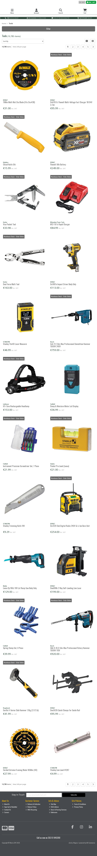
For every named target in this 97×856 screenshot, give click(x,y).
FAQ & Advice (54, 807)
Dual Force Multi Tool (11, 284)
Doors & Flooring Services (58, 810)
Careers (5, 812)
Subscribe (74, 795)
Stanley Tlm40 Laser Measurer (15, 343)
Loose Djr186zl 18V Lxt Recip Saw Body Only (20, 588)
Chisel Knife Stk (9, 164)
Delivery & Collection (33, 804)
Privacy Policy (77, 807)
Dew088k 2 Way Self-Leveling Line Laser (65, 588)
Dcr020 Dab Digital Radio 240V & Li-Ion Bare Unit (70, 525)
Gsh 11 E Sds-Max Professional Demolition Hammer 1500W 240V (70, 345)
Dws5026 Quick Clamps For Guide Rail (65, 710)
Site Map (52, 804)
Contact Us (6, 810)
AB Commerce (90, 843)
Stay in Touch (18, 795)
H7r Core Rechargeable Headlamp (16, 406)
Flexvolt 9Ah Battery (58, 164)
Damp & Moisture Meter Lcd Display (64, 406)
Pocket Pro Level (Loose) (59, 466)
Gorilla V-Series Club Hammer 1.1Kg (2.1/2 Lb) (21, 710)
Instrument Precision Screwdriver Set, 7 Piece (21, 466)
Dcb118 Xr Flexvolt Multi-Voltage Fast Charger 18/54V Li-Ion (71, 103)
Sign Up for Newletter (9, 807)
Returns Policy (31, 807)
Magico (75, 843)
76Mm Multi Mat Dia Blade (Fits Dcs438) (19, 102)
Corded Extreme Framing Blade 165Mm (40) (20, 770)
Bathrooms (53, 812)
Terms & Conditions (79, 804)
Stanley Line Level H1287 (59, 770)
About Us (6, 804)
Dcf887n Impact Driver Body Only (63, 284)
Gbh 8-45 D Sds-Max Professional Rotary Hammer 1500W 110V (70, 649)
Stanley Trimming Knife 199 (14, 525)
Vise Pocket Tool (9, 224)
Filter (48, 28)
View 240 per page (19, 47)
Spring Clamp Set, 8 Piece (13, 648)
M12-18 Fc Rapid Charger (60, 224)
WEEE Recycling (31, 810)
